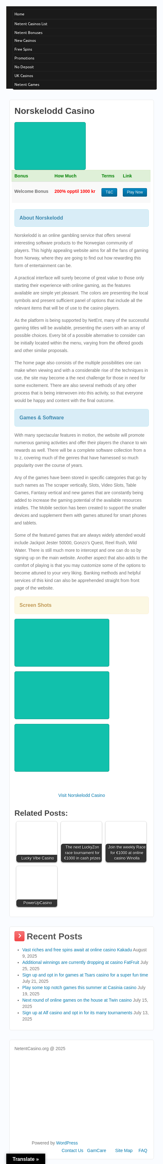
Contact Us (72, 1150)
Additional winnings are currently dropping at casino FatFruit (80, 962)
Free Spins (23, 49)
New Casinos (25, 40)
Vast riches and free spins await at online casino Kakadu (77, 949)
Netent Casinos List (30, 24)
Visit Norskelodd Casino (81, 795)
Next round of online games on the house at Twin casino (77, 1000)
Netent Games (26, 84)
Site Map (124, 1150)
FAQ (143, 1150)
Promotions (24, 58)
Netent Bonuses (28, 33)
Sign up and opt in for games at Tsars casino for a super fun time (85, 974)
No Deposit (24, 67)
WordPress (67, 1142)
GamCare (96, 1150)
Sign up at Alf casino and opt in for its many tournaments (77, 1012)
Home (19, 14)
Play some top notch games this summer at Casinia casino (79, 987)
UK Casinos (23, 76)
